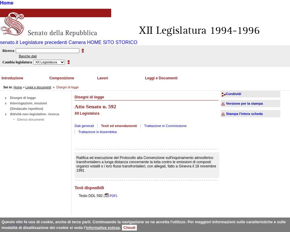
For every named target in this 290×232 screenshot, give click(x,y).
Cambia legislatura (17, 62)
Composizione (61, 78)
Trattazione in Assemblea (97, 132)
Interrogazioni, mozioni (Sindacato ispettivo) (28, 105)
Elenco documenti (30, 119)
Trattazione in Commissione (165, 126)
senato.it (9, 42)
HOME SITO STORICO (112, 42)
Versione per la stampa (244, 103)
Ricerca (8, 51)
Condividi (233, 94)
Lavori (102, 78)
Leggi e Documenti (161, 78)
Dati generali (84, 126)
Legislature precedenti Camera (53, 42)
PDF (112, 196)
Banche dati (28, 56)
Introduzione (12, 78)
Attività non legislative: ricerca (34, 114)
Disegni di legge (23, 98)
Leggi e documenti (38, 87)
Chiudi (130, 227)
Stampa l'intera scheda (244, 114)
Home (6, 2)
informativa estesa (103, 227)
